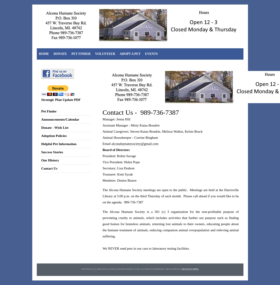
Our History (50, 160)
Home (44, 54)
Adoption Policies (54, 136)
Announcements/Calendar (60, 119)
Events (151, 54)
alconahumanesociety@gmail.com (135, 144)
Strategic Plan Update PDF (61, 100)
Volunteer (105, 54)
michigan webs (190, 269)
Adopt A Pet (130, 54)
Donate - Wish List (55, 127)
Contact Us (49, 168)
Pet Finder (81, 54)
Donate (60, 54)
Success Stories (52, 152)
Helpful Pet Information (59, 144)
